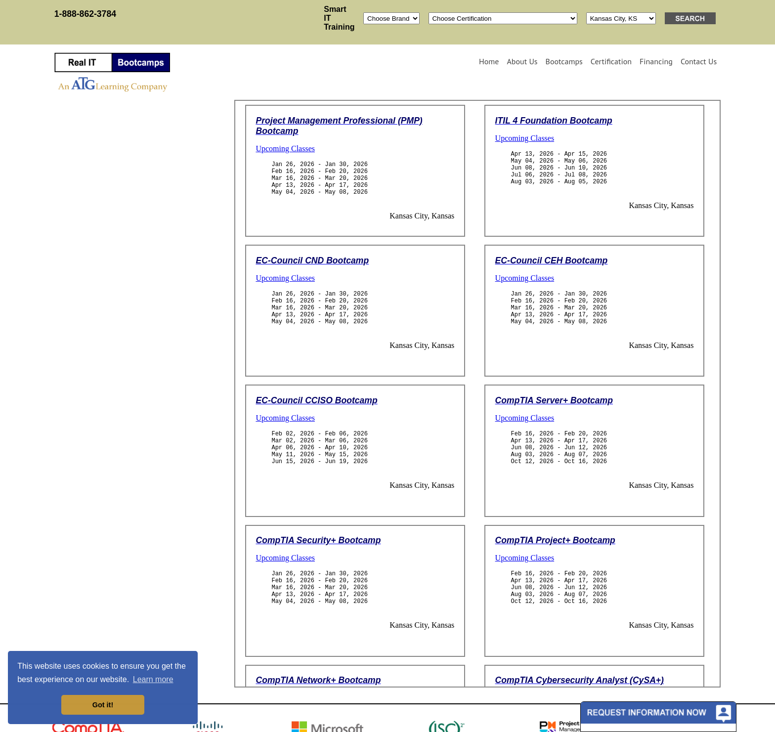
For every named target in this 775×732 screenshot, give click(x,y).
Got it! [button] (102, 705)
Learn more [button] (153, 679)
